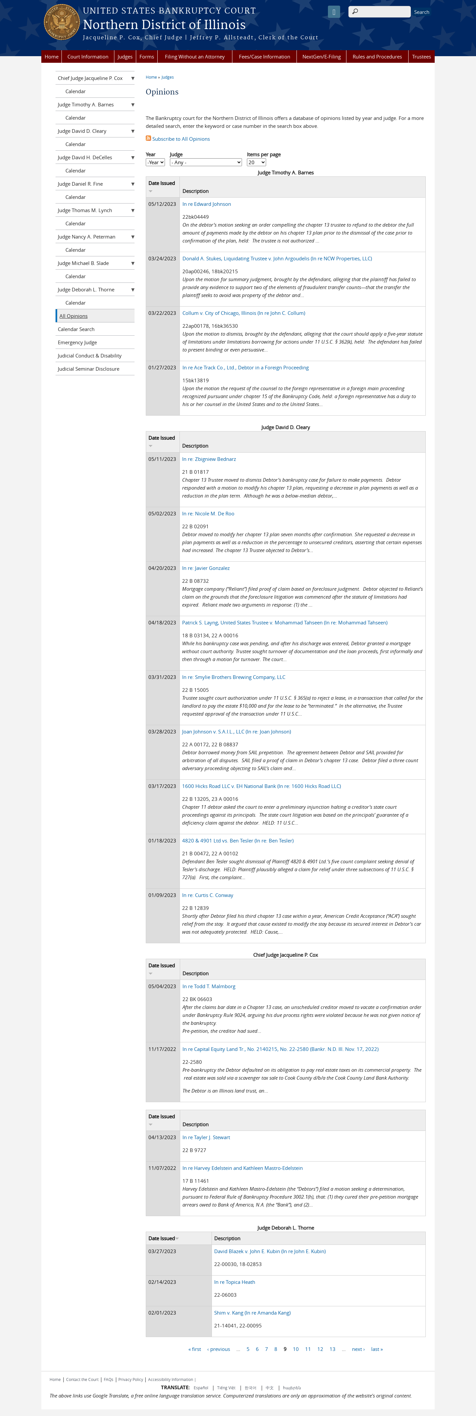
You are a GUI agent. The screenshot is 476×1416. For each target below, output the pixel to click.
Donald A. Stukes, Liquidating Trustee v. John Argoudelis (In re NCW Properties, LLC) (277, 258)
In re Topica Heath (234, 1282)
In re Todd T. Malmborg (208, 986)
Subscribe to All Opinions (178, 138)
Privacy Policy (130, 1379)
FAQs (108, 1379)
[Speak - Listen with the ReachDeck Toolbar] (334, 12)
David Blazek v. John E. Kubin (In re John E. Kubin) (270, 1251)
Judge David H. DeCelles (85, 157)
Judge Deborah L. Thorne (86, 289)
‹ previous (218, 1348)
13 (333, 1348)
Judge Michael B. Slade (83, 263)
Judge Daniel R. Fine (80, 183)
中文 (270, 1387)
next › (358, 1348)
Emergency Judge (77, 342)
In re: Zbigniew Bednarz (209, 459)
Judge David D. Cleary (82, 131)
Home (52, 56)
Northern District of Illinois (164, 25)
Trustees (421, 56)
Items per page (264, 154)
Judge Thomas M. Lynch (85, 210)
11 (308, 1348)
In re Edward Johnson (206, 204)
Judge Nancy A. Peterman (86, 236)
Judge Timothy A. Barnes (86, 104)
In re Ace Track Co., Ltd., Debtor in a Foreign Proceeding (245, 367)
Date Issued (163, 1238)
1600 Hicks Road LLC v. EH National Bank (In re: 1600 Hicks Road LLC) (261, 786)
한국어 (251, 1387)
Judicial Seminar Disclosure (88, 368)
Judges (125, 56)
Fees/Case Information (264, 56)
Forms (146, 56)
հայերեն (292, 1387)
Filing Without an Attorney (195, 56)
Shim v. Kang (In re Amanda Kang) (252, 1312)
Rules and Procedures (377, 56)
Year (150, 154)
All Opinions (74, 316)
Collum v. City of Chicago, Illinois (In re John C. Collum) (243, 313)
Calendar (75, 91)
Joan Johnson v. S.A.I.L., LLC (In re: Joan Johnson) (236, 731)
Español (201, 1387)
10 (296, 1348)
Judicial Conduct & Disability (90, 355)
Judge (176, 154)
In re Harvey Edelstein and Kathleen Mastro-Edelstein (242, 1168)
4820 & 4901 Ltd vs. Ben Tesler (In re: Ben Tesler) (238, 840)
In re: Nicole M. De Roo (208, 513)
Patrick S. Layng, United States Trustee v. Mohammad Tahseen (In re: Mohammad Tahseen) (284, 622)
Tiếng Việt (226, 1387)
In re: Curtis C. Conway (207, 895)
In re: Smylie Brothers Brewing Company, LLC (233, 677)
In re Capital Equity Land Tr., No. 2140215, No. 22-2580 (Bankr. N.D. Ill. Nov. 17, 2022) (280, 1049)
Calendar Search (76, 329)
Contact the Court (82, 1379)
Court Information (87, 56)
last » (377, 1348)
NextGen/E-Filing (321, 56)
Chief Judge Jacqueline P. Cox (90, 78)
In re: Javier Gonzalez (206, 568)
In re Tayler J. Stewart (206, 1137)
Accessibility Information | (172, 1379)
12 (320, 1348)
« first (194, 1348)
